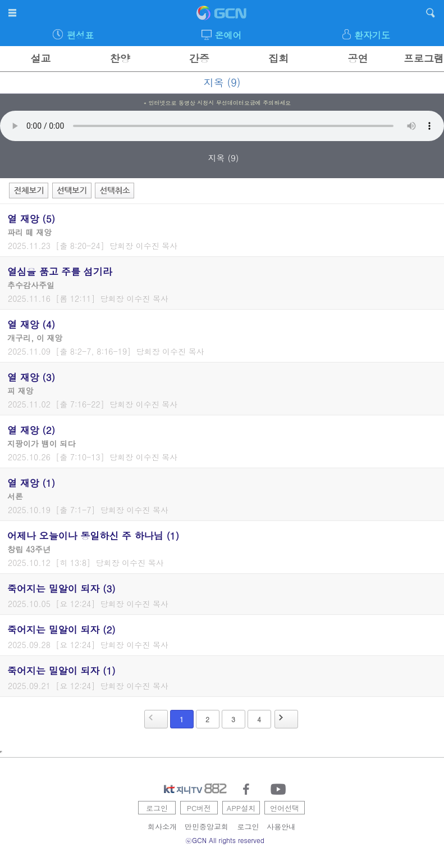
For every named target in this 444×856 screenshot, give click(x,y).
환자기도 (372, 35)
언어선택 (284, 808)
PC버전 (199, 808)
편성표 (80, 35)
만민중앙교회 (206, 826)
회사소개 (162, 826)
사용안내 (281, 826)
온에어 (228, 35)
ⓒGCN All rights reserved (224, 840)
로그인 (157, 808)
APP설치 (241, 808)
